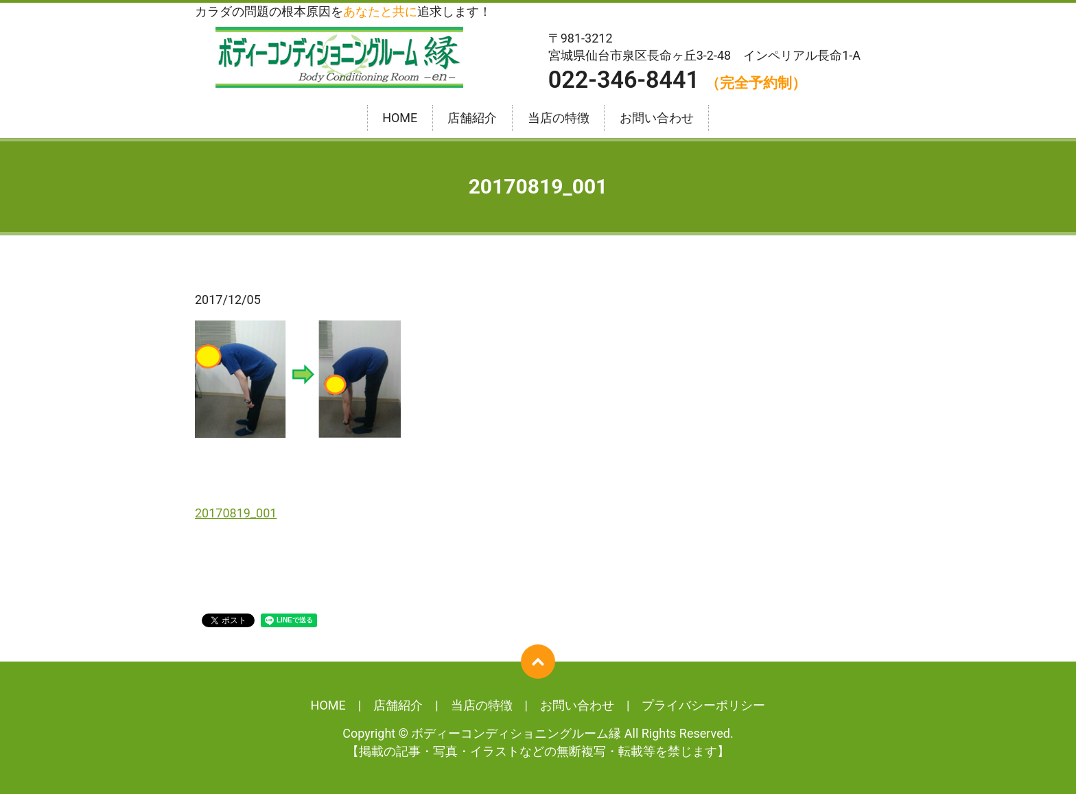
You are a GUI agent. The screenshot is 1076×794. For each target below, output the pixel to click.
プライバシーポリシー (703, 705)
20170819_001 (236, 513)
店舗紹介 (472, 118)
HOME (399, 118)
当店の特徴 (558, 118)
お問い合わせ (657, 118)
